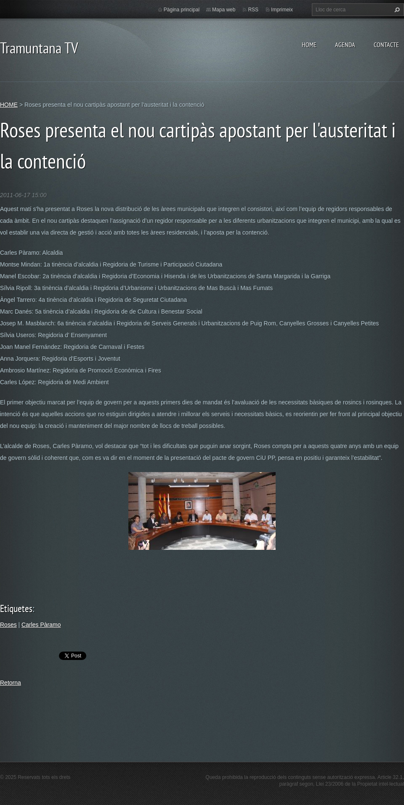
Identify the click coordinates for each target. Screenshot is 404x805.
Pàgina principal (181, 10)
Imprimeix (282, 10)
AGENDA (345, 44)
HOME (309, 44)
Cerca (396, 9)
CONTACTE (386, 44)
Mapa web (223, 10)
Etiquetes (16, 608)
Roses (8, 624)
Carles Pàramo (41, 624)
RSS (253, 10)
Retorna (10, 682)
